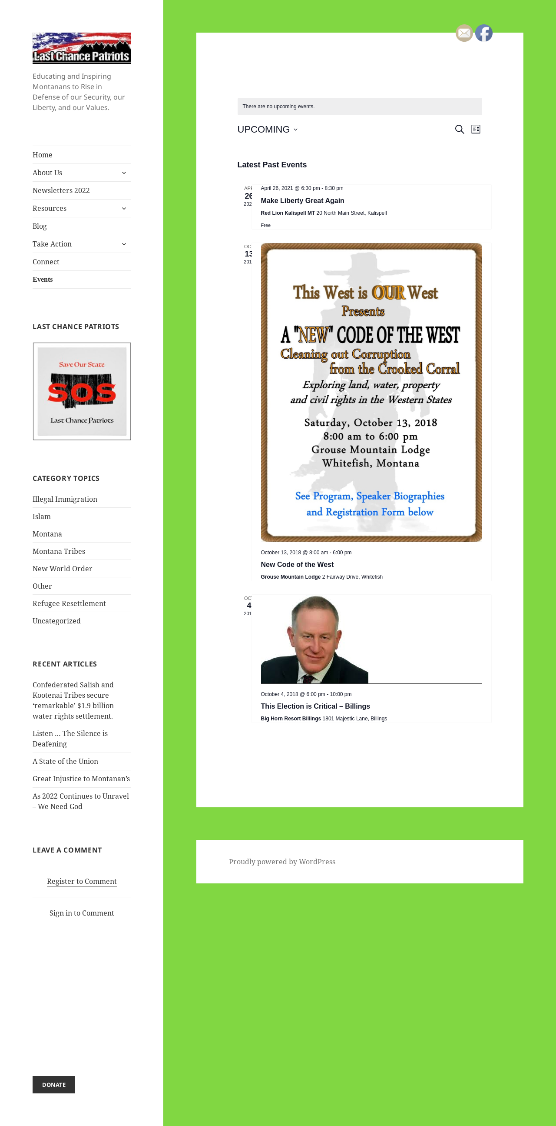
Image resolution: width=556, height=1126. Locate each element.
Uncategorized (57, 621)
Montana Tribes (59, 551)
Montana (47, 534)
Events (43, 279)
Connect (46, 262)
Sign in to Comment (82, 913)
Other (42, 586)
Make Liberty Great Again (302, 200)
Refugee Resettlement (69, 603)
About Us (47, 172)
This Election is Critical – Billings (316, 706)
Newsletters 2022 (61, 190)
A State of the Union (65, 761)
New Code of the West (297, 564)
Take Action (52, 244)
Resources (49, 208)
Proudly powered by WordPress (282, 861)
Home (43, 155)
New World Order (63, 568)
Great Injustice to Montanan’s (81, 778)
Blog (40, 226)
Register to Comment (82, 881)
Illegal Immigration (65, 499)
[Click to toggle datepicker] (268, 129)
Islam (42, 516)
